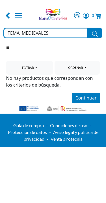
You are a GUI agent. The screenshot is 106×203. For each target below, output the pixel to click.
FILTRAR (28, 67)
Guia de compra (28, 125)
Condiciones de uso (68, 125)
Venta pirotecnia (67, 139)
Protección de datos (27, 132)
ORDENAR (76, 67)
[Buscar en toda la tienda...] (45, 33)
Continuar (86, 98)
